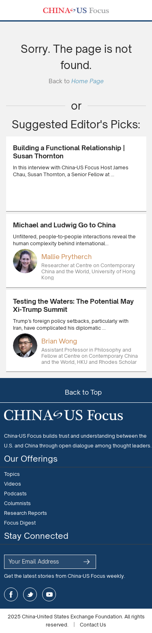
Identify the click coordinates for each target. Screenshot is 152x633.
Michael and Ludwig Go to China (64, 225)
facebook (11, 594)
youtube (49, 594)
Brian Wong (59, 341)
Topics (12, 474)
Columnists (17, 503)
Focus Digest (20, 523)
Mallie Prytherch (66, 257)
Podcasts (15, 493)
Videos (12, 484)
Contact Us (93, 625)
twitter (30, 594)
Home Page (87, 81)
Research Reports (25, 513)
